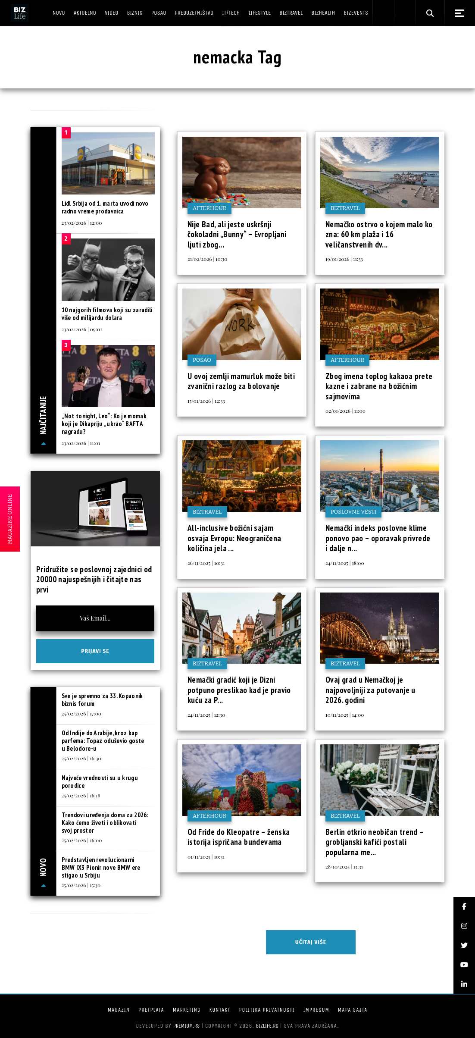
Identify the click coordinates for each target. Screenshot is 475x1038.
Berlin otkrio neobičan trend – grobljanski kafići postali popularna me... (374, 842)
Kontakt (220, 1010)
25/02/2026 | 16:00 (82, 840)
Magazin (119, 1010)
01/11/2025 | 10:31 (206, 856)
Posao (202, 360)
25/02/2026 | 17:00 (82, 713)
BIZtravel (345, 208)
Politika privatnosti (266, 1010)
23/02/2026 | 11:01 (81, 442)
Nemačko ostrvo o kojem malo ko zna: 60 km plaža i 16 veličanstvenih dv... (378, 234)
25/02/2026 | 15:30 (81, 884)
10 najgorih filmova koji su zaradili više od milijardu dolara (107, 314)
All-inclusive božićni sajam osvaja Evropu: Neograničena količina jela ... (234, 538)
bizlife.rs (267, 1025)
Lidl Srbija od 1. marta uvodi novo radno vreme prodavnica (105, 207)
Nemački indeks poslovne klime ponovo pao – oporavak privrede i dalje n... (377, 538)
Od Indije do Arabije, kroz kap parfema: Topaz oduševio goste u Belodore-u (103, 741)
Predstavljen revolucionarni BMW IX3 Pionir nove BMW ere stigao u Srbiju (101, 867)
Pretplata (151, 1010)
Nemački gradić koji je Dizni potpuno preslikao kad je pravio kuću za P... (239, 689)
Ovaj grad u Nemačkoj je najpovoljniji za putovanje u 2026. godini (370, 689)
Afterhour (209, 208)
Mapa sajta (352, 1010)
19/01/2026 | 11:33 (344, 258)
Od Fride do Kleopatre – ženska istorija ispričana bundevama (239, 837)
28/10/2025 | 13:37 (344, 866)
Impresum (316, 1010)
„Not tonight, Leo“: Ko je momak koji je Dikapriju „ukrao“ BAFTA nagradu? (104, 424)
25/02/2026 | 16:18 (81, 795)
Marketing (187, 1010)
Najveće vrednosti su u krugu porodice (100, 782)
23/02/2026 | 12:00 (82, 222)
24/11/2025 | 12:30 (206, 714)
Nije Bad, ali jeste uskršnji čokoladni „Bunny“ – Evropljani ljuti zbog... (237, 234)
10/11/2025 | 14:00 (344, 714)
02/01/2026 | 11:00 (345, 410)
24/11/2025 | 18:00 (344, 562)
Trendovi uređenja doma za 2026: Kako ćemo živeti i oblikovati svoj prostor (105, 822)
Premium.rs (186, 1025)
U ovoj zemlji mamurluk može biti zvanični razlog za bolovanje (241, 381)
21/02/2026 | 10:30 (208, 258)
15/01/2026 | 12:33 (206, 400)
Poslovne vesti (353, 511)
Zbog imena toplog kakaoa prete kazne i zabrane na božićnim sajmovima (378, 386)
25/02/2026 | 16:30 (81, 758)
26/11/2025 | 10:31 (206, 562)
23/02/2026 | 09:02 (82, 329)
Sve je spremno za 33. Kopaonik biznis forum (102, 700)
